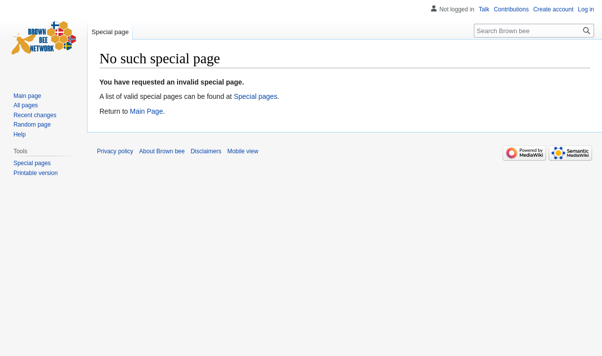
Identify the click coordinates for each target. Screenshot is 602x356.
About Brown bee (162, 151)
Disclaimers (205, 151)
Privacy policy (115, 151)
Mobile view (242, 151)
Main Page (146, 111)
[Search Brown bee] (534, 31)
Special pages (256, 96)
